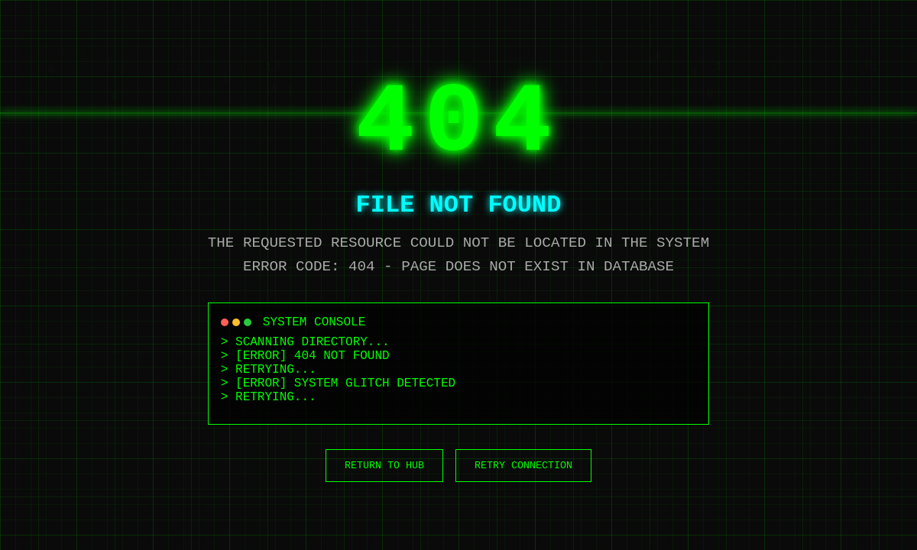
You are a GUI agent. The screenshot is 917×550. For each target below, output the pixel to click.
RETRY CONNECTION (523, 465)
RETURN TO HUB (384, 465)
